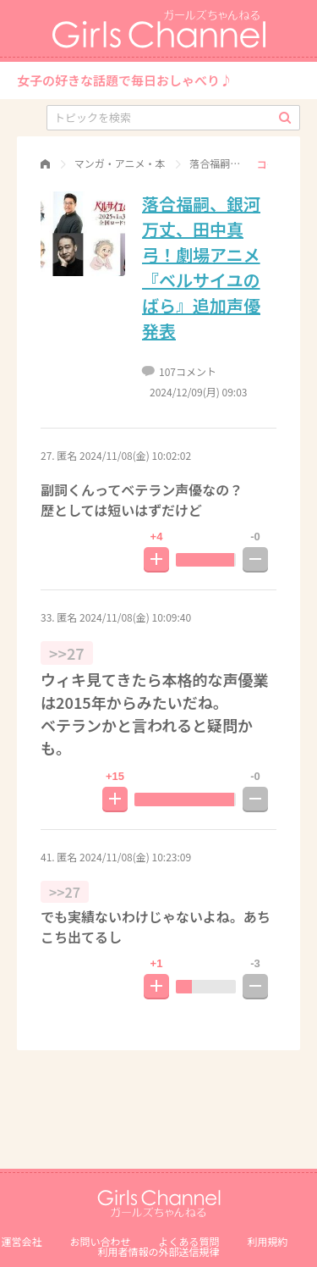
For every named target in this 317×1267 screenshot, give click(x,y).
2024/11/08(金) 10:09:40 (135, 617)
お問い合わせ (99, 1241)
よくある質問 (189, 1241)
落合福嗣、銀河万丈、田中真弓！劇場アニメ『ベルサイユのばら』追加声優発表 (201, 267)
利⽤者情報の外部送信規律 (158, 1251)
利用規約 (268, 1241)
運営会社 (21, 1241)
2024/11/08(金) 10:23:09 (135, 856)
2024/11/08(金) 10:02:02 (135, 455)
